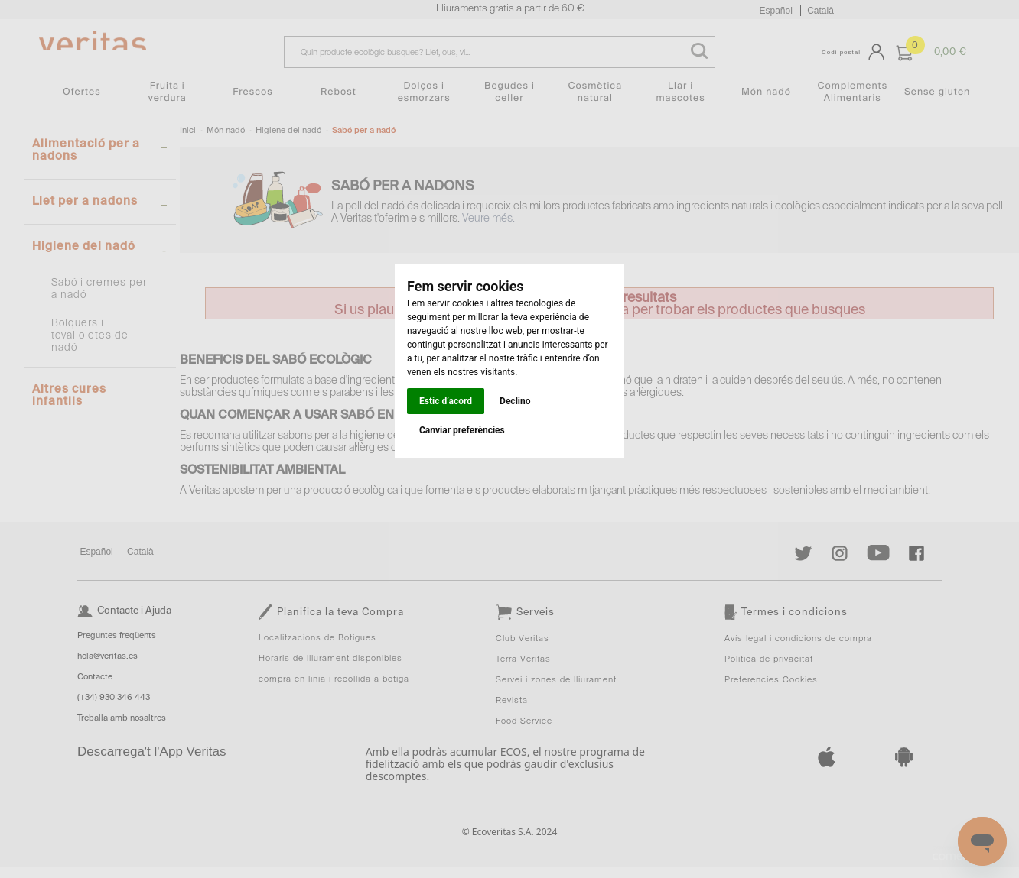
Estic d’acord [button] (445, 401)
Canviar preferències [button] (462, 430)
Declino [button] (515, 401)
